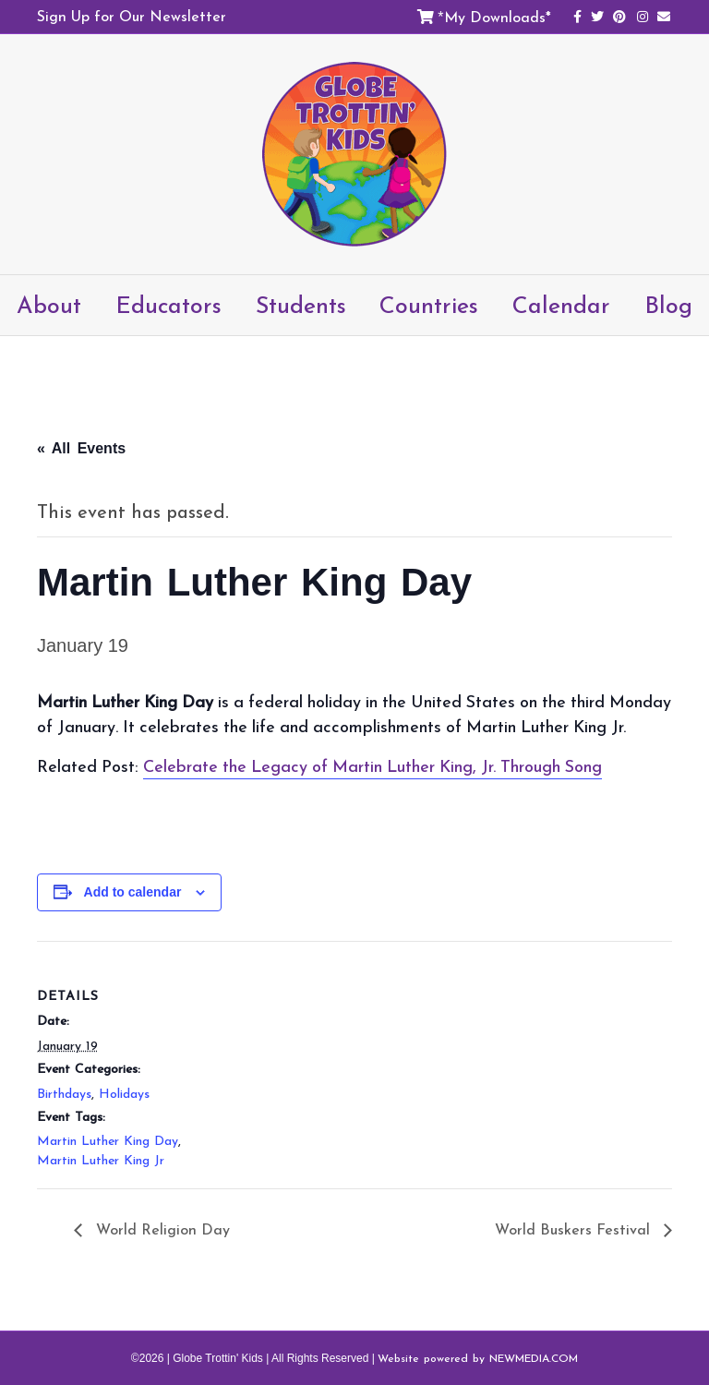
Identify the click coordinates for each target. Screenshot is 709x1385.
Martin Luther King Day (107, 1140)
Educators (168, 304)
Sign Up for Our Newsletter (131, 16)
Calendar (561, 304)
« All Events (81, 448)
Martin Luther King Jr (100, 1160)
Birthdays (64, 1093)
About (49, 304)
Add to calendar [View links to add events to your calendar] (133, 892)
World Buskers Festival (575, 1229)
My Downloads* (497, 17)
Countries (428, 304)
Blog (668, 304)
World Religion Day (160, 1229)
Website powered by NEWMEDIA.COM (478, 1358)
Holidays (124, 1093)
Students (301, 304)
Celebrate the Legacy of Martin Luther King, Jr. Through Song (372, 765)
